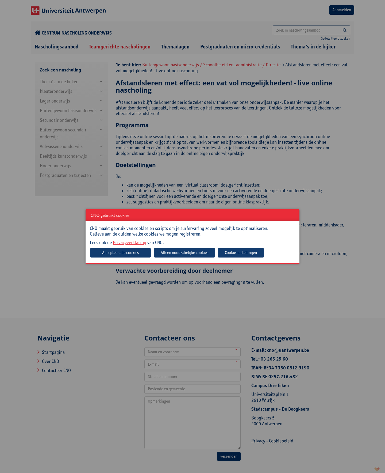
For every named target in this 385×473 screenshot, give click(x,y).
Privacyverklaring (129, 242)
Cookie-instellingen (241, 252)
